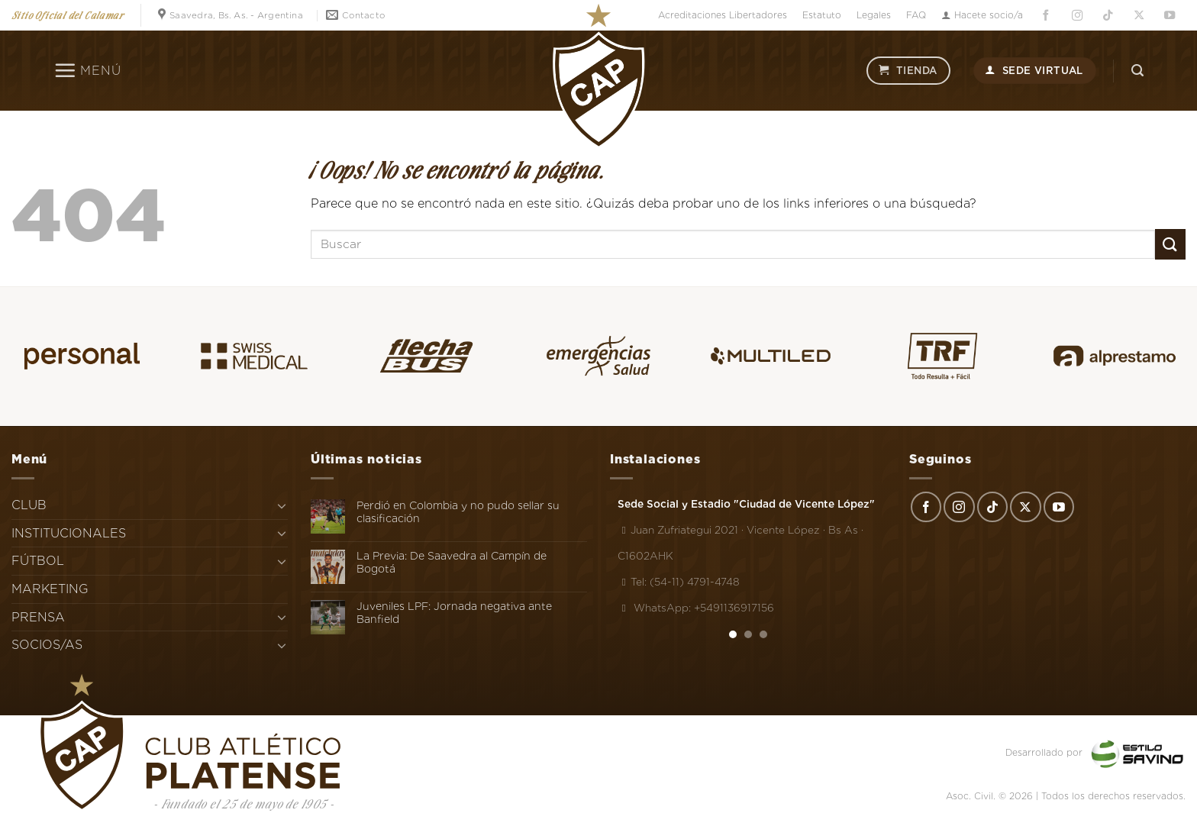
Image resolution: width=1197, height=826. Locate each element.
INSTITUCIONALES (68, 533)
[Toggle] (282, 505)
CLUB (29, 505)
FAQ (916, 15)
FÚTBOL (37, 560)
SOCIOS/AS (46, 644)
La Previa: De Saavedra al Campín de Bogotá (452, 562)
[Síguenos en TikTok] (1107, 15)
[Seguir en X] (1139, 15)
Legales (874, 15)
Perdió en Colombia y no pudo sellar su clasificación (458, 511)
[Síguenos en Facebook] (1046, 15)
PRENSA (38, 617)
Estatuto (821, 15)
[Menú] (87, 70)
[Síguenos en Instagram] (1077, 15)
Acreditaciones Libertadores (722, 15)
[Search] (1137, 71)
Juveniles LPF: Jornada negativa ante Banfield (454, 612)
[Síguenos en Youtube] (1170, 15)
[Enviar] (1170, 244)
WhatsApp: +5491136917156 (696, 608)
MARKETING (50, 589)
